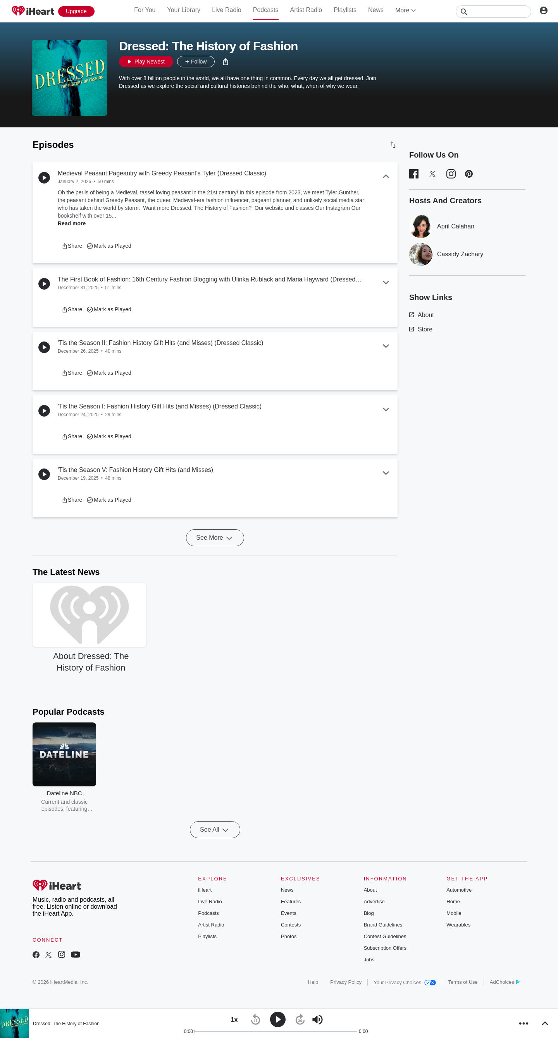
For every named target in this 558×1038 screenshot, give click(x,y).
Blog (369, 913)
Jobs (369, 960)
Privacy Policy (346, 982)
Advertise (374, 901)
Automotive (459, 890)
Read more (72, 223)
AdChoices (505, 982)
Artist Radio (306, 10)
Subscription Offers (385, 948)
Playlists (345, 10)
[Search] (493, 11)
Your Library (183, 10)
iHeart (205, 890)
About (421, 315)
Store (420, 329)
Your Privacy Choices (405, 982)
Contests (291, 925)
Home (453, 901)
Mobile (453, 913)
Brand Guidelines (383, 925)
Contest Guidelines (385, 936)
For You (144, 10)
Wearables (458, 925)
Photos (288, 936)
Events (288, 913)
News (376, 10)
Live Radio (226, 10)
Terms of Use (463, 982)
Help (313, 982)
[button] (225, 61)
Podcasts (266, 10)
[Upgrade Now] (76, 11)
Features (291, 901)
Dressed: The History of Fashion (66, 1023)
